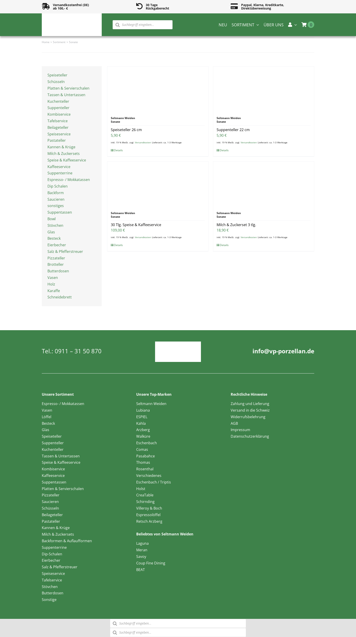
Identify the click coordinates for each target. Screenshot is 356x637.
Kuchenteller (58, 101)
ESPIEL (141, 416)
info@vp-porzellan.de (283, 351)
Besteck (54, 238)
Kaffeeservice (58, 166)
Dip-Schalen (52, 554)
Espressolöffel (148, 514)
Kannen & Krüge (61, 146)
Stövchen (55, 225)
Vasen (52, 277)
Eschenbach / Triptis (153, 482)
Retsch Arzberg (149, 521)
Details (118, 150)
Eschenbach (146, 442)
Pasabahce (145, 456)
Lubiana (143, 410)
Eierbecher (56, 244)
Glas (51, 231)
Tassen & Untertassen (66, 94)
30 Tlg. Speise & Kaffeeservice (136, 224)
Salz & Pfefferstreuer (65, 251)
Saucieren (55, 199)
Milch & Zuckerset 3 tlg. (236, 224)
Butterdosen (58, 270)
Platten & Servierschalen (68, 88)
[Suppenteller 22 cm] (263, 89)
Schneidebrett (59, 297)
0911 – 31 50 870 (78, 351)
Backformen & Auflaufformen (67, 540)
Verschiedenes (148, 475)
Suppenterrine (59, 173)
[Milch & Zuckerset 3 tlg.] (263, 184)
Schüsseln (56, 81)
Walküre (143, 436)
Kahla (141, 423)
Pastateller (56, 140)
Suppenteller (58, 107)
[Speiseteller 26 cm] (157, 89)
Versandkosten (143, 142)
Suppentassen (59, 212)
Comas (142, 449)
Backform (55, 192)
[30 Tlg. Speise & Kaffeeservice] (157, 184)
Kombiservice (59, 114)
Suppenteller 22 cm (233, 129)
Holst (140, 488)
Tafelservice (57, 120)
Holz (51, 284)
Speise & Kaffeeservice (66, 160)
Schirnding (145, 501)
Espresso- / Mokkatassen (68, 179)
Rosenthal (144, 468)
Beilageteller (58, 127)
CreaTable (144, 495)
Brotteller (55, 264)
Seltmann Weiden (151, 403)
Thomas (143, 462)
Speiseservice (59, 134)
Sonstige (49, 599)
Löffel (46, 416)
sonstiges (55, 205)
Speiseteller (57, 75)
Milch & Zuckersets (63, 153)
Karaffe (53, 290)
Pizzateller (56, 258)
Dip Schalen (57, 186)
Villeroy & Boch (149, 508)
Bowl (51, 218)
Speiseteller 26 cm (126, 129)
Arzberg (143, 429)
